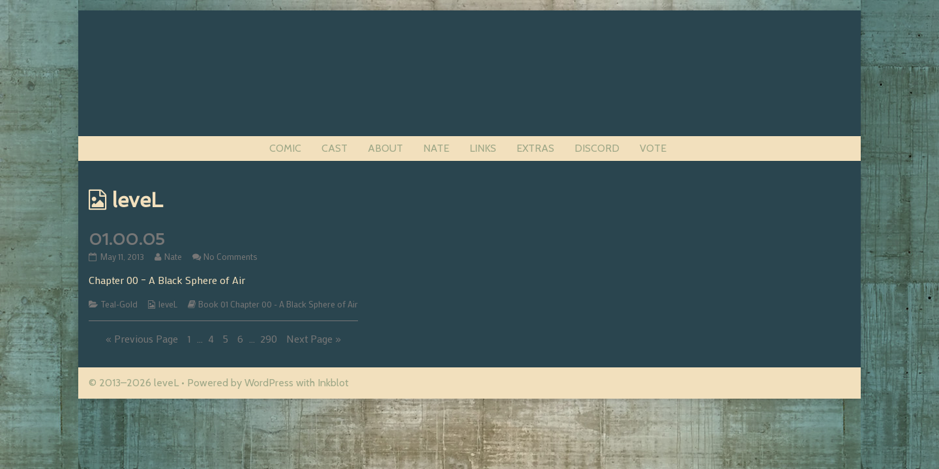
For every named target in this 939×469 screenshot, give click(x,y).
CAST (334, 148)
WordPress (269, 383)
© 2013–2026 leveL (134, 383)
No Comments (230, 257)
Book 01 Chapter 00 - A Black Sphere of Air (278, 304)
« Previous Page (142, 338)
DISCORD (596, 148)
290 (270, 338)
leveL (167, 304)
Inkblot (333, 383)
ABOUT (385, 148)
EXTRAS (535, 148)
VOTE (653, 148)
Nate (173, 257)
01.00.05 (127, 239)
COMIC (285, 148)
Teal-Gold (119, 304)
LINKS (483, 148)
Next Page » (313, 338)
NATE (436, 148)
